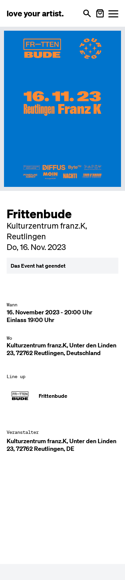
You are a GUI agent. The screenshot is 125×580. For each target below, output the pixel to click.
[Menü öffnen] (113, 13)
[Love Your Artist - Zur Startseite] (35, 13)
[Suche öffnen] (87, 13)
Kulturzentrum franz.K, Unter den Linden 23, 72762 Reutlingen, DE (61, 445)
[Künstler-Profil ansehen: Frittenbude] (62, 396)
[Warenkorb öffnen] (100, 13)
